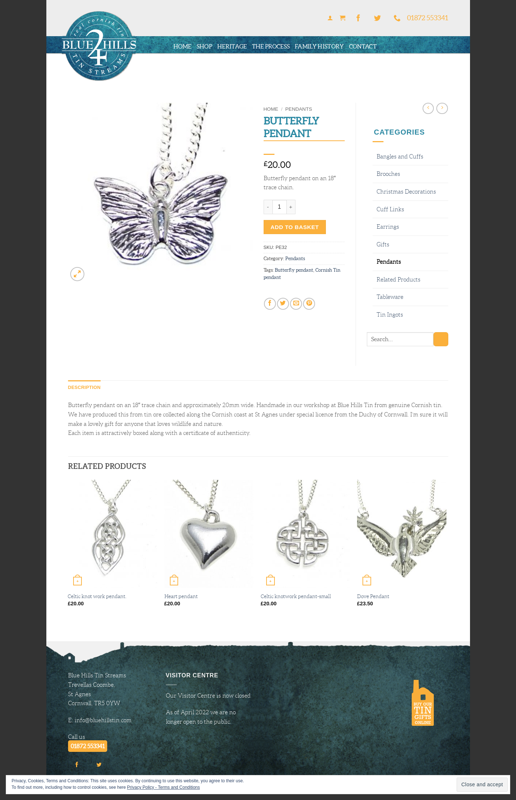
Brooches (388, 174)
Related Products (398, 279)
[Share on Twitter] (283, 304)
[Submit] (440, 339)
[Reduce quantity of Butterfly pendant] (268, 207)
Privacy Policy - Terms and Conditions (163, 787)
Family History (319, 46)
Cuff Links (390, 209)
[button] (330, 18)
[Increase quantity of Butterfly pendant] (291, 207)
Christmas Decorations (406, 192)
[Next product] (428, 108)
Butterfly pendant (294, 270)
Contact (363, 46)
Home (182, 46)
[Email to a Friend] (296, 304)
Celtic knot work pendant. (97, 596)
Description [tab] (84, 387)
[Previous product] (442, 108)
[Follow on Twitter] (377, 18)
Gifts (383, 244)
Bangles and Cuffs (400, 156)
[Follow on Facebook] (358, 18)
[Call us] (397, 18)
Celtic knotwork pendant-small (296, 596)
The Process (271, 46)
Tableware (390, 297)
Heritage (232, 46)
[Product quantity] (279, 207)
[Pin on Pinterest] (309, 304)
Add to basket (294, 227)
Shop (204, 46)
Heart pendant (181, 596)
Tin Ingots (390, 315)
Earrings (388, 227)
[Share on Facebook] (270, 304)
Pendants (298, 109)
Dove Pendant (373, 596)
